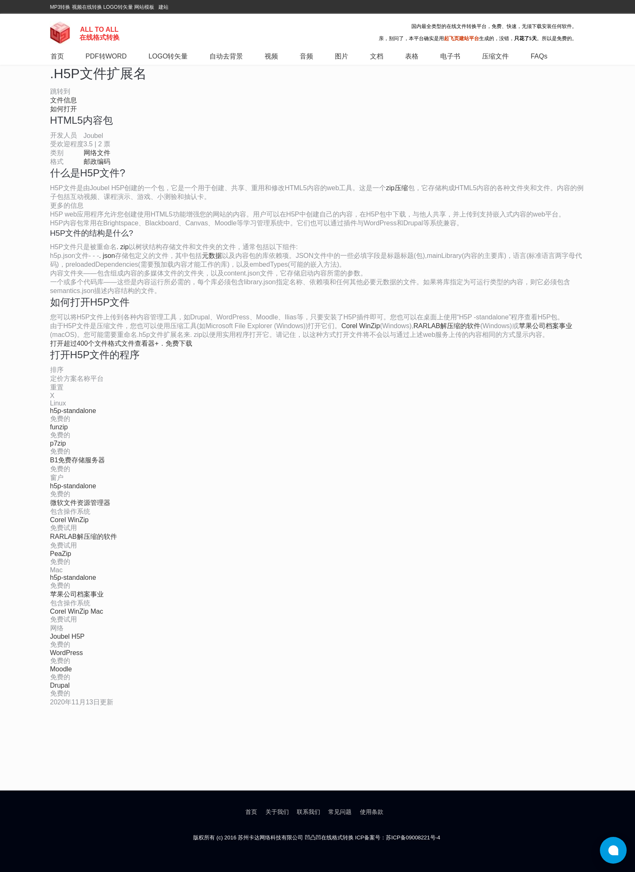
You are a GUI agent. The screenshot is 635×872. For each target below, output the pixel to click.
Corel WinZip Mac (76, 611)
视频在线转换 (87, 7)
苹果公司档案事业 (545, 325)
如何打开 (63, 108)
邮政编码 (97, 161)
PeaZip (60, 553)
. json (107, 255)
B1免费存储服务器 (77, 460)
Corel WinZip (360, 325)
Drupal (60, 685)
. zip (123, 246)
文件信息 (63, 100)
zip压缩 (397, 187)
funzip (59, 427)
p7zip (58, 443)
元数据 (212, 255)
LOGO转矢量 (118, 7)
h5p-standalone (73, 410)
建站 (163, 7)
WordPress (66, 652)
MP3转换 (60, 7)
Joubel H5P (67, 636)
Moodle (61, 669)
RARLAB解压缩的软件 (446, 325)
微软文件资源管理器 (80, 502)
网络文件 (97, 152)
